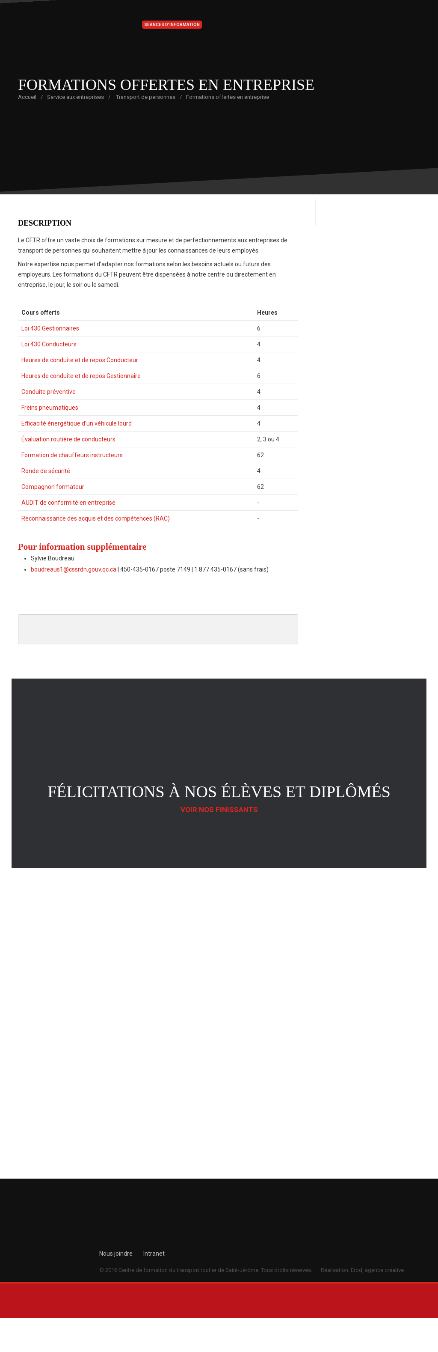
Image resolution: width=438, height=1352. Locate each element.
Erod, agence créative (377, 1270)
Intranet (154, 1253)
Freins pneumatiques (49, 407)
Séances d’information (172, 24)
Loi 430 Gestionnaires (50, 328)
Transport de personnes (145, 97)
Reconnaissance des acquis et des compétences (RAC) (95, 518)
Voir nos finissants (219, 809)
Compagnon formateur (52, 486)
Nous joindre (116, 1253)
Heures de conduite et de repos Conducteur (79, 360)
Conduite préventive (48, 391)
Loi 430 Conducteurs (49, 344)
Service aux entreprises (75, 97)
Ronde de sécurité (45, 471)
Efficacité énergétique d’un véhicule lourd (76, 423)
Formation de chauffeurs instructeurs (72, 455)
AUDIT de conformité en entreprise (68, 502)
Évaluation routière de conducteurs (68, 439)
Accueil (27, 97)
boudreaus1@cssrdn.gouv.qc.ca (73, 569)
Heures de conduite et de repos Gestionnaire (81, 375)
